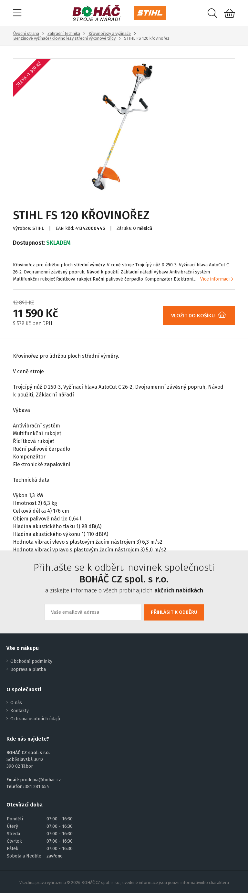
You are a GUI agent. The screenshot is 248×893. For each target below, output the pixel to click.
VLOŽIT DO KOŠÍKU (201, 316)
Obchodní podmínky (31, 661)
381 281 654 (37, 786)
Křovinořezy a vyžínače (109, 33)
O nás (16, 702)
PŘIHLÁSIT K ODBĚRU (174, 612)
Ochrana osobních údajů (35, 719)
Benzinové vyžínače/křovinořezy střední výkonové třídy (64, 38)
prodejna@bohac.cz (40, 780)
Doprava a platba (28, 669)
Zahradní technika (63, 33)
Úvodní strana (26, 33)
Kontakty (19, 710)
